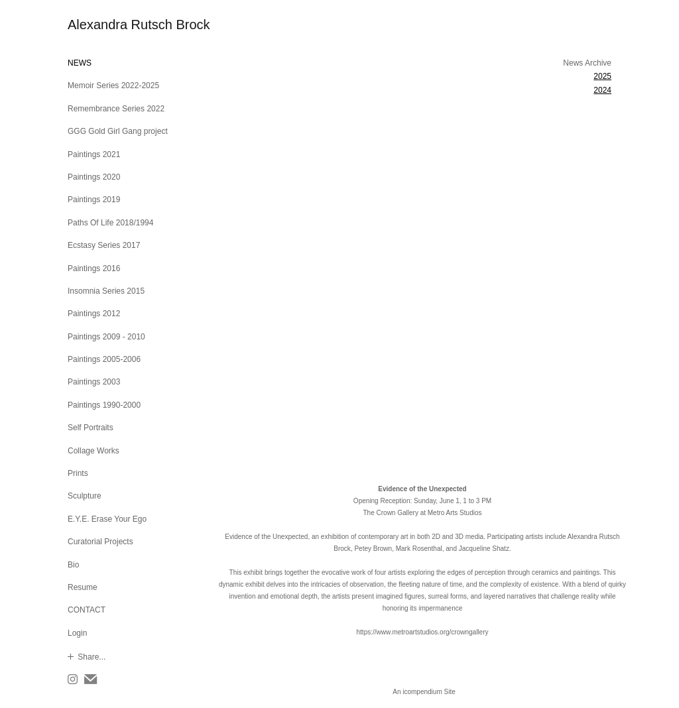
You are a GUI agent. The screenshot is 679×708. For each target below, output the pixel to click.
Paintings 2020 (94, 177)
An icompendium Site (424, 691)
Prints (78, 473)
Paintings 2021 (94, 154)
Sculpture (84, 496)
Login (77, 633)
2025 (602, 76)
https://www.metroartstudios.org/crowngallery (423, 632)
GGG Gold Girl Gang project (118, 131)
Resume (82, 587)
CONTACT (86, 610)
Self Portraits (90, 427)
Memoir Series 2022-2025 (113, 85)
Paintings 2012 (94, 313)
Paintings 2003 (94, 381)
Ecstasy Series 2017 (104, 245)
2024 (602, 90)
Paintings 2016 (94, 268)
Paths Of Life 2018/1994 (110, 222)
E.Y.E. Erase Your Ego (107, 519)
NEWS (80, 63)
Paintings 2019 (94, 199)
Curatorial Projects (100, 541)
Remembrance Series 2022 (116, 108)
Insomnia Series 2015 (106, 291)
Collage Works (93, 450)
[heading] (101, 25)
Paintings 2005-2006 (104, 359)
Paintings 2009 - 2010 (106, 336)
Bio (73, 564)
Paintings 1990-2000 (104, 405)
